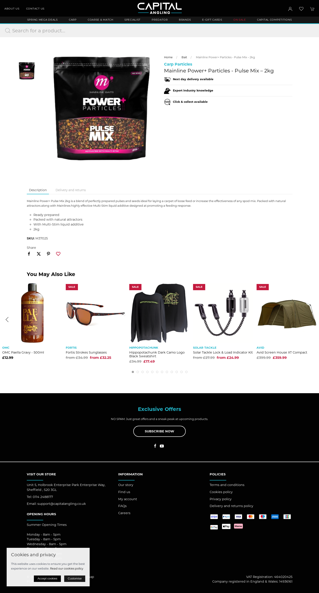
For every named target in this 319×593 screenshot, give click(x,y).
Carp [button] (73, 19)
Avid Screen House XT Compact (282, 352)
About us (11, 8)
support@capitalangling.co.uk (61, 504)
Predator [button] (160, 19)
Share (31, 248)
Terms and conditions (227, 485)
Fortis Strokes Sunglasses (86, 352)
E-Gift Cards (212, 19)
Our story (125, 485)
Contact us (35, 8)
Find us (124, 492)
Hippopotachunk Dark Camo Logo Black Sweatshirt (157, 354)
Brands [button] (185, 19)
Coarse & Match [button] (100, 19)
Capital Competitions (274, 19)
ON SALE (239, 19)
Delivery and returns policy (231, 506)
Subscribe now (159, 431)
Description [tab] (38, 190)
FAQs (122, 506)
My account (127, 499)
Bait (184, 57)
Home (168, 57)
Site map (87, 577)
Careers (124, 513)
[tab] (133, 372)
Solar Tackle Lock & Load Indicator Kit (223, 352)
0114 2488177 (43, 497)
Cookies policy (221, 492)
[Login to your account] (290, 9)
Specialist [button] (132, 19)
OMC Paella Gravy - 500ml (23, 352)
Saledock (74, 581)
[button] (301, 9)
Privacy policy (221, 499)
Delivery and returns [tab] (71, 190)
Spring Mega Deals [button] (42, 19)
